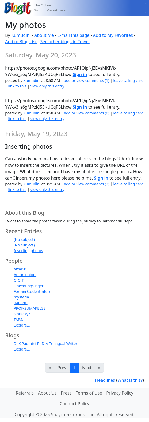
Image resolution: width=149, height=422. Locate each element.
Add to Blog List (21, 42)
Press (66, 393)
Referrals (25, 393)
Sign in (80, 74)
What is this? (130, 380)
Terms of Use (89, 393)
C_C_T (19, 280)
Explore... (22, 325)
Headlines (105, 380)
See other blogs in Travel (65, 42)
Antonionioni (25, 274)
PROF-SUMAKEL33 (29, 308)
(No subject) (24, 239)
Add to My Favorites (113, 35)
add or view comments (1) (87, 80)
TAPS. (18, 319)
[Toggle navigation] (138, 8)
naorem (20, 302)
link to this (17, 86)
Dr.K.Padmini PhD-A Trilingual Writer (45, 343)
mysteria (21, 297)
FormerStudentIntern (32, 291)
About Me (44, 35)
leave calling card (128, 80)
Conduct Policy (74, 404)
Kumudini (21, 35)
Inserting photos (28, 250)
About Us (47, 393)
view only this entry (47, 86)
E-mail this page (74, 35)
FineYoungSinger (28, 285)
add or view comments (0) (87, 113)
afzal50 (20, 269)
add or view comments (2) (87, 183)
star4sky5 (22, 313)
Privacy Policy (119, 393)
